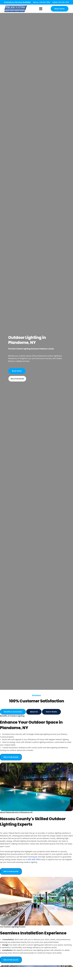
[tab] (13, 711)
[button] (40, 8)
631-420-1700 (34, 859)
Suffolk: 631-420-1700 (60, 2)
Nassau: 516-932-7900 (41, 2)
